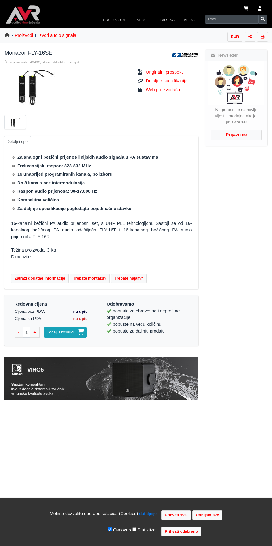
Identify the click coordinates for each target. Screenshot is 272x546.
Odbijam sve (207, 515)
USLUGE (142, 20)
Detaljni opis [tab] (18, 141)
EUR (235, 37)
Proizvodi (24, 35)
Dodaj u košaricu (65, 332)
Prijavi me (236, 134)
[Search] (232, 19)
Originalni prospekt (164, 72)
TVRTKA (167, 20)
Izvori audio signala (57, 35)
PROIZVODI (114, 20)
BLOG (189, 20)
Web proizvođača (163, 89)
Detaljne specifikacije (166, 80)
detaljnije (148, 513)
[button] (260, 9)
